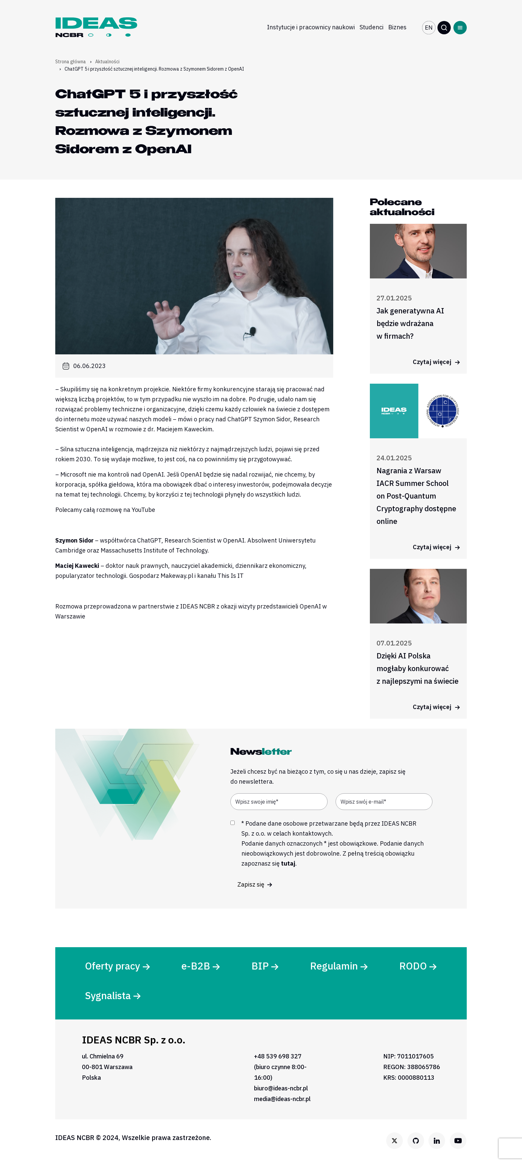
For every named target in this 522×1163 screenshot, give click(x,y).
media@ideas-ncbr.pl (282, 1100)
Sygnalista (108, 995)
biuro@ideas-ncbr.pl (281, 1089)
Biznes (397, 27)
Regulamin (334, 966)
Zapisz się (254, 884)
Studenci (372, 27)
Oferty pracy (113, 966)
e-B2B (196, 966)
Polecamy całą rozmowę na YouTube (105, 510)
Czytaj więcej (436, 362)
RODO (412, 966)
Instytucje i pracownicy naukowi (311, 27)
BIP (260, 966)
